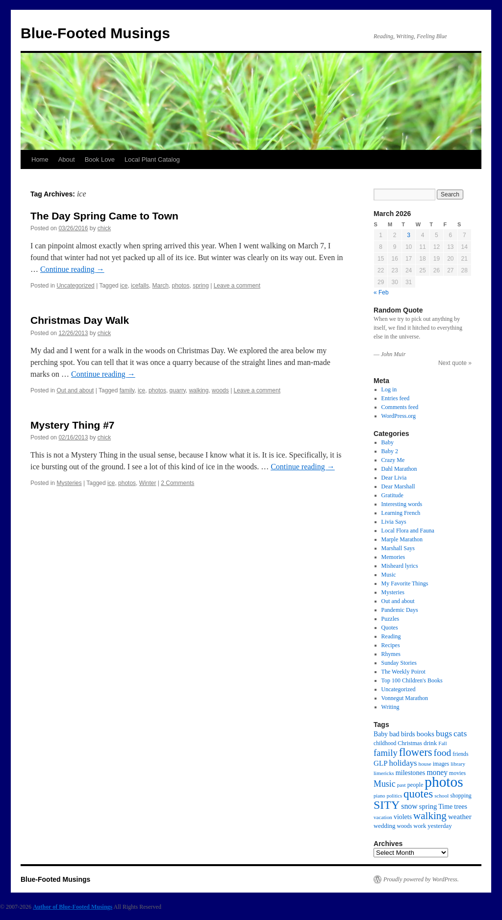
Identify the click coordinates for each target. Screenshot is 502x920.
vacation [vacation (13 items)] (383, 817)
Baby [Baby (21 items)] (381, 734)
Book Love (100, 159)
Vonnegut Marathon (404, 698)
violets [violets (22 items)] (403, 817)
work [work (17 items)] (419, 826)
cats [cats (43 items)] (460, 733)
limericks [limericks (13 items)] (384, 773)
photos (180, 285)
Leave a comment (237, 285)
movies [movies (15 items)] (457, 773)
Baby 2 (389, 451)
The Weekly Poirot (403, 671)
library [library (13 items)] (458, 764)
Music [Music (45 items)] (385, 784)
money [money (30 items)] (437, 772)
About (66, 159)
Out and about (75, 390)
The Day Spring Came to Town (104, 215)
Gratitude (392, 495)
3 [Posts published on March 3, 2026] (408, 235)
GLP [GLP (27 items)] (381, 763)
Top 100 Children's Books (412, 680)
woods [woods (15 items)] (404, 826)
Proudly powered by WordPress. (421, 879)
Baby (387, 442)
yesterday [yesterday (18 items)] (439, 826)
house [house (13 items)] (425, 764)
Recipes (390, 645)
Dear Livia (394, 477)
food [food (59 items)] (443, 753)
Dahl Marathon (399, 468)
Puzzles (390, 618)
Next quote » (455, 363)
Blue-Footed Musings (95, 33)
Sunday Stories (399, 662)
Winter (147, 483)
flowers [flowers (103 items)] (415, 752)
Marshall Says (398, 548)
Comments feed (400, 407)
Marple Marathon (402, 539)
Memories (393, 557)
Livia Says (393, 521)
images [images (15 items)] (441, 763)
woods (220, 390)
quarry (178, 390)
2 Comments (177, 483)
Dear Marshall (398, 486)
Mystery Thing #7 (72, 425)
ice (123, 285)
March (160, 285)
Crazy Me (393, 460)
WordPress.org (398, 415)
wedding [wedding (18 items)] (384, 826)
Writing (390, 706)
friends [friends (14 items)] (460, 754)
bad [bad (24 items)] (394, 734)
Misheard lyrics (399, 565)
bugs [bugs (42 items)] (444, 733)
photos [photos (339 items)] (444, 782)
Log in (389, 389)
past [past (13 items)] (401, 785)
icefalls (140, 285)
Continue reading (72, 269)
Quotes (389, 627)
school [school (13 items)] (441, 796)
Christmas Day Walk (79, 320)
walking (198, 390)
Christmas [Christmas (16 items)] (410, 743)
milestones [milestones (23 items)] (411, 772)
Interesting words (402, 504)
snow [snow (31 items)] (409, 806)
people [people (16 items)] (415, 784)
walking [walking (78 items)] (430, 816)
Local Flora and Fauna (407, 530)
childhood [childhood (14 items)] (385, 743)
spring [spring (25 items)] (428, 806)
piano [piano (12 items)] (379, 796)
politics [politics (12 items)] (394, 796)
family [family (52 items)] (386, 753)
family (127, 390)
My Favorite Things (404, 583)
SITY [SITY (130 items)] (387, 805)
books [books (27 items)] (425, 734)
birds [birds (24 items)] (408, 734)
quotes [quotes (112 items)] (418, 793)
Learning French (401, 512)
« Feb (381, 292)
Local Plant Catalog (152, 159)
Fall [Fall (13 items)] (442, 743)
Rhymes (391, 654)
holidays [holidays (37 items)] (403, 763)
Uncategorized (75, 285)
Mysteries (68, 483)
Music (388, 574)
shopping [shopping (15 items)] (460, 795)
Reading (391, 636)
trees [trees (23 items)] (460, 806)
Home (40, 159)
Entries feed (395, 398)
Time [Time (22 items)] (445, 806)
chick (104, 228)
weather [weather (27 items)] (460, 817)
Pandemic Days (399, 609)
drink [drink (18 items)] (430, 743)
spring (201, 285)
